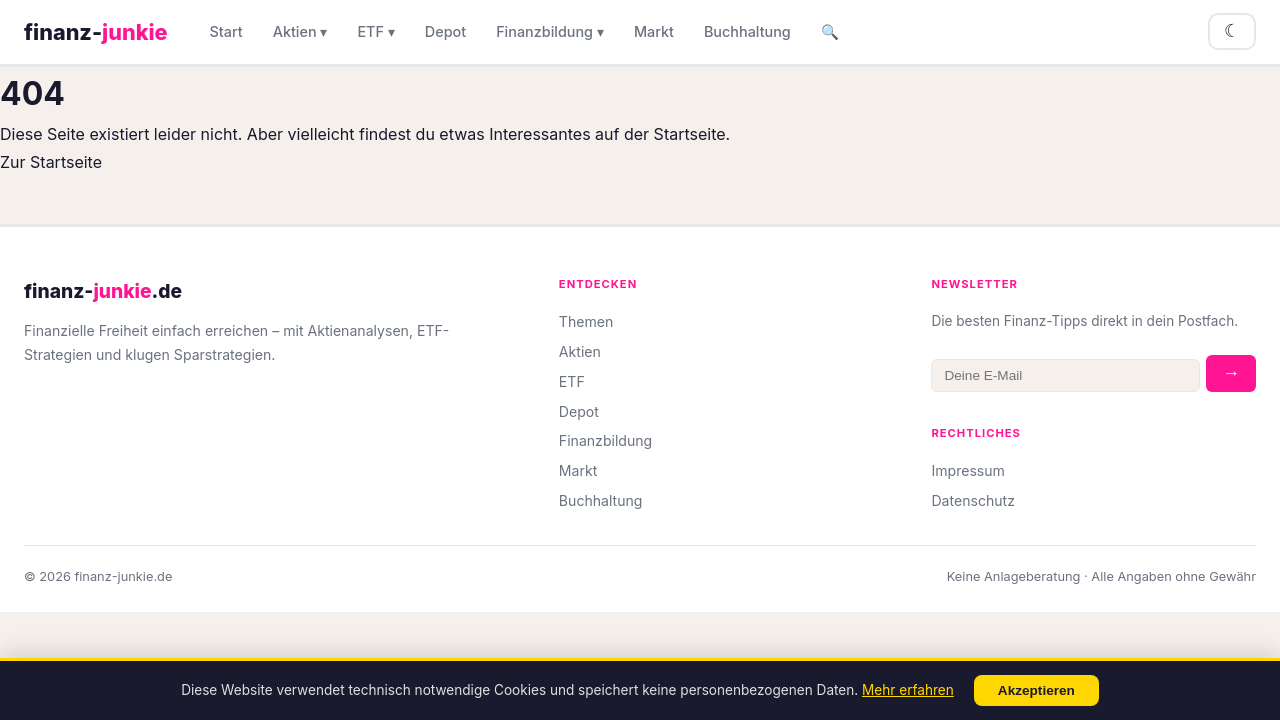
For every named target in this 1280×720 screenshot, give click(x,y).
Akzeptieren (1036, 690)
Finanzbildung (605, 440)
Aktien (580, 351)
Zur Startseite (51, 162)
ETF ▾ (375, 31)
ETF (572, 381)
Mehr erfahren (908, 690)
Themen (586, 321)
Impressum (968, 470)
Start (226, 31)
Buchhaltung (747, 31)
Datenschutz (973, 500)
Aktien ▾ (300, 31)
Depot (445, 31)
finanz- (96, 32)
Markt (654, 31)
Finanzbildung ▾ (550, 31)
